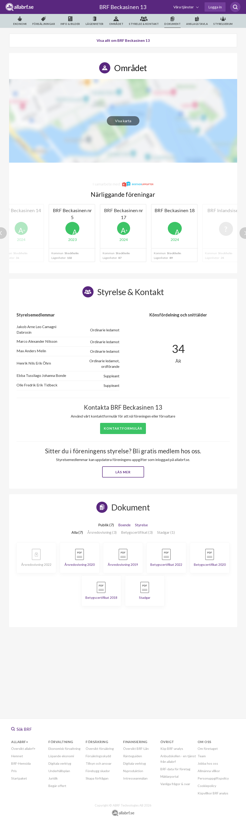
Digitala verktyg (59, 763)
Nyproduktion (133, 771)
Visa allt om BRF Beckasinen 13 (123, 40)
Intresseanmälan (135, 778)
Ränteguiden (132, 756)
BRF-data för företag (175, 769)
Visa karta (123, 121)
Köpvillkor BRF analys (213, 793)
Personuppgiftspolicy (213, 778)
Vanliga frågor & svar (175, 784)
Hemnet (17, 756)
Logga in (215, 7)
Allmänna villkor (209, 771)
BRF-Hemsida (21, 763)
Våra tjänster (184, 7)
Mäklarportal (169, 776)
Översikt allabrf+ (23, 749)
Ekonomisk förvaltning (64, 749)
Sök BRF (21, 729)
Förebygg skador (98, 771)
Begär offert (57, 786)
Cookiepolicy (207, 786)
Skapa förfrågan (97, 778)
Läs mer (123, 472)
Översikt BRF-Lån (136, 749)
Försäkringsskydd (98, 756)
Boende (124, 525)
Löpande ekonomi (61, 756)
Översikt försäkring (100, 749)
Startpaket (19, 778)
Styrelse (141, 525)
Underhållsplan (59, 771)
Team (202, 756)
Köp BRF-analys (171, 749)
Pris (14, 771)
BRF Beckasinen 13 (123, 6)
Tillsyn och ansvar (98, 763)
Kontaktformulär (123, 428)
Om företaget (208, 749)
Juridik (53, 778)
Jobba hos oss (208, 763)
